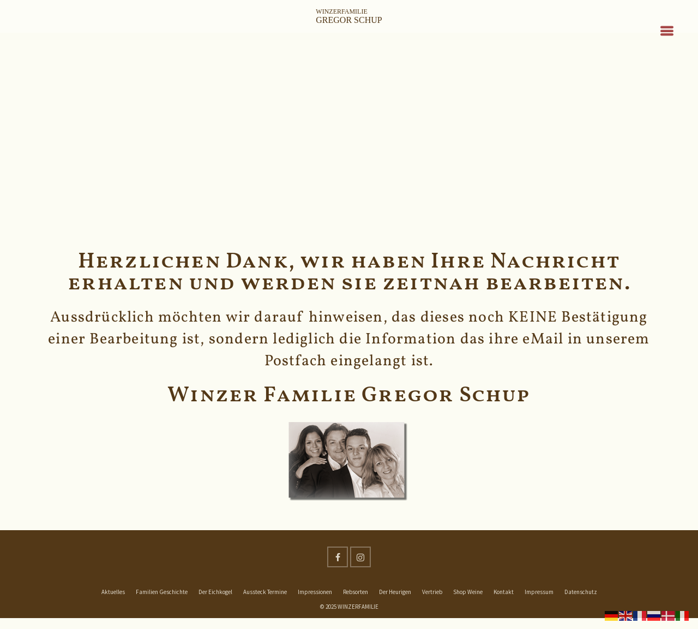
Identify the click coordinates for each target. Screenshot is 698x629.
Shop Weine (468, 592)
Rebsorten (355, 592)
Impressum (539, 592)
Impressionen (315, 592)
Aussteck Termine (265, 592)
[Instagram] (360, 557)
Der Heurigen (395, 592)
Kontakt (504, 592)
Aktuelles (113, 592)
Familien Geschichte (162, 592)
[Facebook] (337, 557)
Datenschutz (580, 592)
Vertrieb (432, 592)
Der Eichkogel (215, 592)
